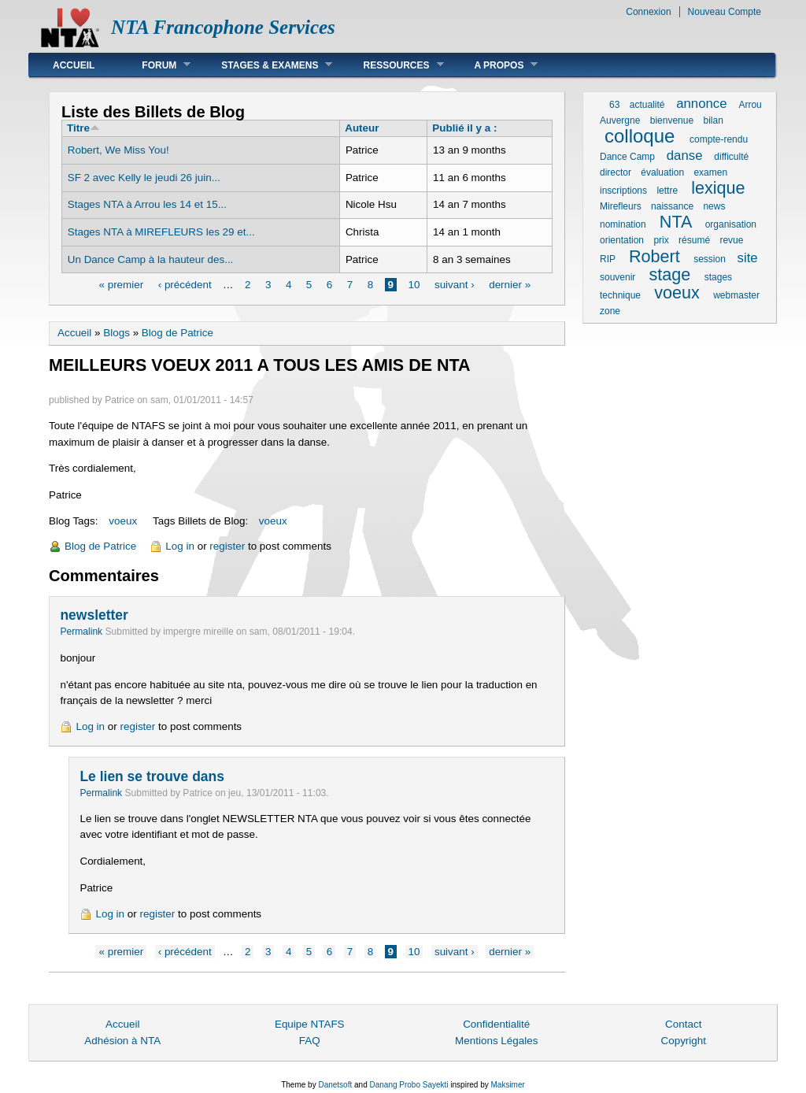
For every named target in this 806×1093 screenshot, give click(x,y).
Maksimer (507, 1084)
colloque (639, 135)
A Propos (494, 65)
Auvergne (620, 120)
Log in (179, 546)
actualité (647, 104)
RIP (608, 259)
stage (670, 274)
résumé (694, 240)
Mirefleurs (620, 206)
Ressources (391, 65)
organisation (730, 224)
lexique (718, 188)
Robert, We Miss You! (118, 150)
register (227, 546)
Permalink (81, 631)
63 (614, 104)
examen (710, 172)
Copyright (683, 1041)
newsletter (94, 615)
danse (685, 155)
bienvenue (671, 120)
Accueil (73, 65)
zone (610, 311)
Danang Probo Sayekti (408, 1084)
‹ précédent (185, 285)
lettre (667, 190)
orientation (622, 240)
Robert (654, 256)
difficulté (731, 156)
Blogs (116, 333)
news (714, 206)
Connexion (648, 11)
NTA (675, 222)
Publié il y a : (464, 128)
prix (660, 240)
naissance (672, 206)
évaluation (662, 172)
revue (731, 240)
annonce (701, 103)
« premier (120, 285)
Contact (683, 1024)
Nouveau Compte (724, 11)
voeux (123, 521)
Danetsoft (335, 1084)
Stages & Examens (265, 65)
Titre (83, 128)
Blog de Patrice (177, 333)
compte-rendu (719, 139)
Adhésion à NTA (122, 1041)
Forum (154, 65)
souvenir (617, 277)
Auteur (362, 128)
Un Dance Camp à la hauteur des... (151, 259)
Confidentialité (496, 1024)
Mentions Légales (496, 1041)
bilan (713, 120)
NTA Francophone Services (223, 27)
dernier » (510, 285)
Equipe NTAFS (310, 1024)
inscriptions (623, 190)
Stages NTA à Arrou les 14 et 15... (147, 204)
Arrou (749, 104)
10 (414, 285)
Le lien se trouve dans (151, 776)
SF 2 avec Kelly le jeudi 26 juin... (144, 177)
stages (718, 277)
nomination (623, 224)
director (615, 172)
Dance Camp (627, 156)
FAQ (309, 1041)
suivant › (454, 285)
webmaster (736, 295)
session (709, 259)
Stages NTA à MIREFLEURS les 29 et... (161, 232)
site (748, 257)
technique (620, 295)
